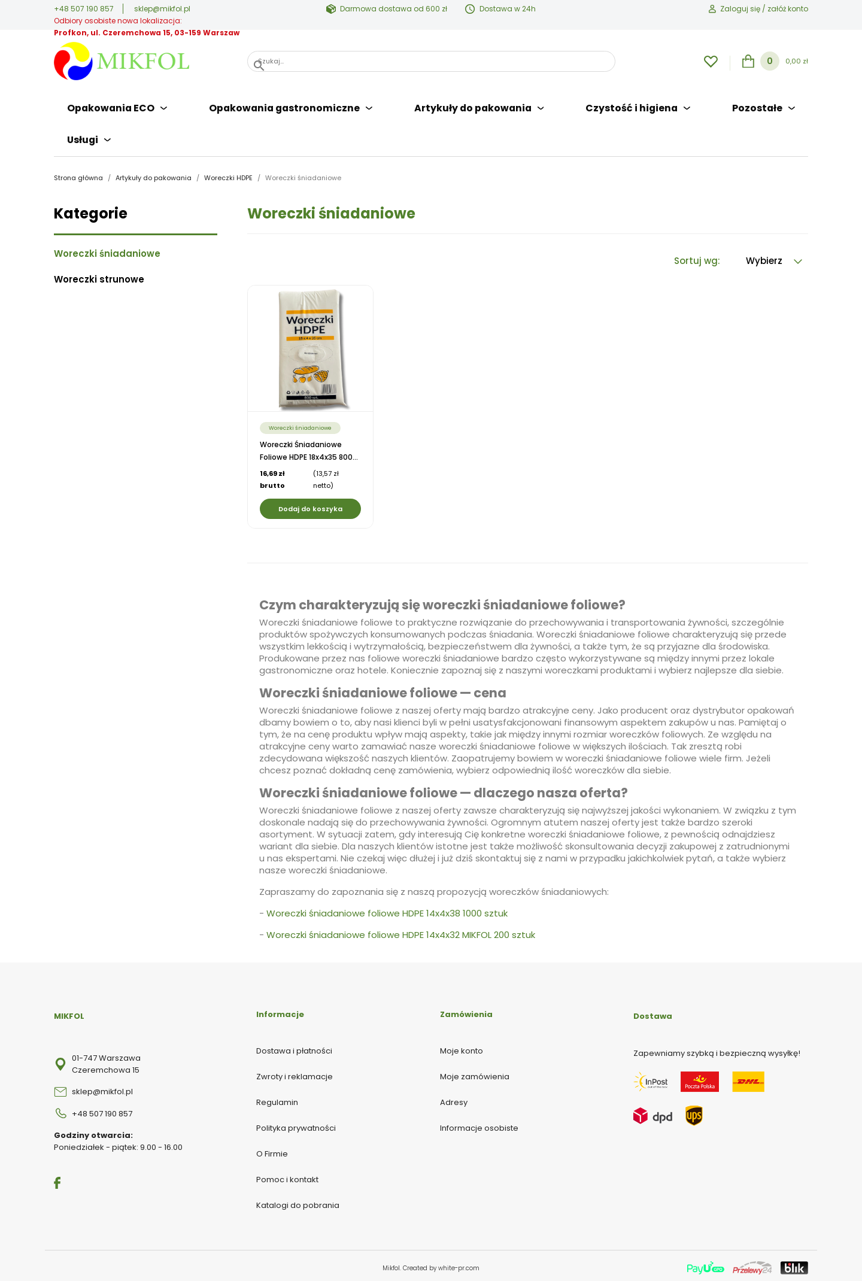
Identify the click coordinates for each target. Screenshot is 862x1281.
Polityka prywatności (296, 1124)
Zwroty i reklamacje (294, 1072)
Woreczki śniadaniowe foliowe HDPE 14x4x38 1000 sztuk (387, 909)
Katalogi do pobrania (297, 1201)
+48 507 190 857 (84, 9)
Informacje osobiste (479, 1124)
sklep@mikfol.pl (162, 9)
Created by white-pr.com (441, 1263)
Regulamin (277, 1098)
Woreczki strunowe (99, 276)
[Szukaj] (431, 61)
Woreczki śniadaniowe (107, 250)
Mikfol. (393, 1263)
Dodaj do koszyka (310, 505)
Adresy (454, 1098)
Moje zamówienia (474, 1072)
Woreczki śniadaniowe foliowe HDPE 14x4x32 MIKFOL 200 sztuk (400, 931)
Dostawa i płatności (294, 1046)
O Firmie (272, 1149)
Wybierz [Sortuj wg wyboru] (774, 257)
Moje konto (461, 1046)
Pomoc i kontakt (287, 1175)
